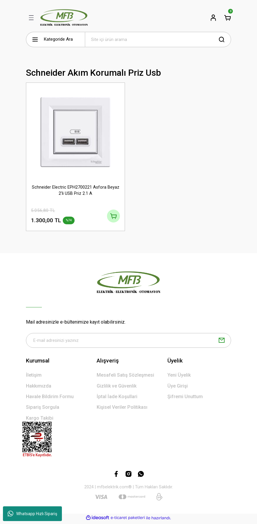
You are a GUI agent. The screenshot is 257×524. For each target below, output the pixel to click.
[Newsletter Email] (128, 342)
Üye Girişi (177, 388)
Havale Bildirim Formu (50, 398)
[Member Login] (213, 17)
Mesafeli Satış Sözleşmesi (125, 377)
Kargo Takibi (39, 420)
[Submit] (221, 342)
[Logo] (64, 18)
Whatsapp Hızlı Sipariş (32, 513)
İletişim (34, 377)
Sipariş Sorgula (42, 409)
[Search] (158, 39)
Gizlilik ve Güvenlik (116, 388)
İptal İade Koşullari (117, 398)
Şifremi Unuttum (185, 398)
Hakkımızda (38, 388)
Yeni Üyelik (179, 377)
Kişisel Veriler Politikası (122, 409)
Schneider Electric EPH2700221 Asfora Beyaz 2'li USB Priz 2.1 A (75, 189)
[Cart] (227, 17)
